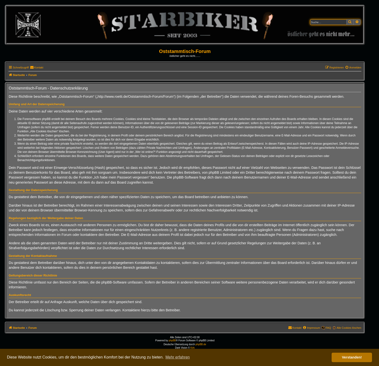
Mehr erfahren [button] (177, 357)
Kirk (192, 347)
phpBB (172, 340)
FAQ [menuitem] (328, 327)
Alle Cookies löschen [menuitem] (348, 327)
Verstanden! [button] (352, 357)
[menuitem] (36, 67)
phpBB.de (201, 344)
